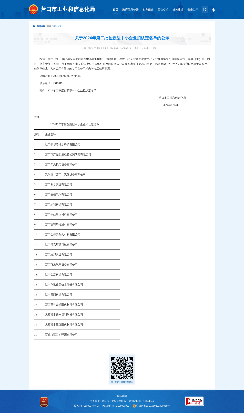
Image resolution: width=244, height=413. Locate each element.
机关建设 (177, 9)
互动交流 (163, 9)
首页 (115, 9)
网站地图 (122, 396)
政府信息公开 (130, 9)
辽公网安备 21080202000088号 (153, 405)
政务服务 (148, 9)
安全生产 (192, 9)
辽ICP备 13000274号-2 (86, 405)
